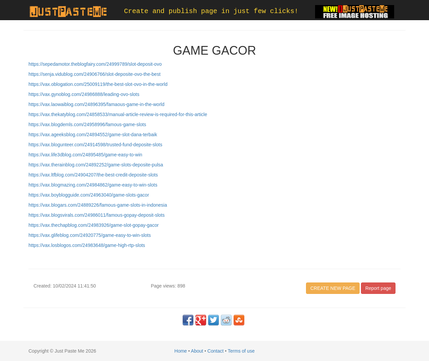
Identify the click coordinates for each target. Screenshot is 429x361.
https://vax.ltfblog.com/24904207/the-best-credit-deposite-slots (93, 174)
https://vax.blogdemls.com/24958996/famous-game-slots (87, 124)
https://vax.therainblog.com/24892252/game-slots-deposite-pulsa (95, 164)
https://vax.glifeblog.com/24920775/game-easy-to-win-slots (89, 235)
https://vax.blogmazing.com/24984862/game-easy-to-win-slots (92, 185)
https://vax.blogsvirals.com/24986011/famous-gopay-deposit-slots (96, 215)
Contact (215, 351)
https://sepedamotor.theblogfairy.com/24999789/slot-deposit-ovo (95, 64)
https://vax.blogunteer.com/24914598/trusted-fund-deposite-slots (95, 144)
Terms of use (241, 351)
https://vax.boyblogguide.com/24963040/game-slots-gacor (88, 195)
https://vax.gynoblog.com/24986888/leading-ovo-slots (83, 94)
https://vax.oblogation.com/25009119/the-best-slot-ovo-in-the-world (98, 84)
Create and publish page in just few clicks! (211, 11)
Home (180, 351)
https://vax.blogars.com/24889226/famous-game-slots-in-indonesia (97, 205)
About (197, 351)
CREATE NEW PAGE (332, 288)
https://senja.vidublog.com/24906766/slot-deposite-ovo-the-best (94, 74)
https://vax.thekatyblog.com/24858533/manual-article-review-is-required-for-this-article (117, 114)
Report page (378, 288)
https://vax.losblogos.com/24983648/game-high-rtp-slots (86, 245)
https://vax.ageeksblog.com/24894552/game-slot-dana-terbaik (92, 134)
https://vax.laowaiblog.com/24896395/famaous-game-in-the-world (96, 104)
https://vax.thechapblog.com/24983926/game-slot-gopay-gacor (93, 225)
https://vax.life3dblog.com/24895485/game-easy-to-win (85, 154)
